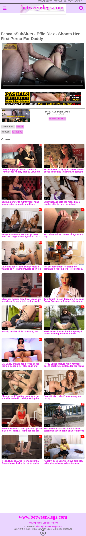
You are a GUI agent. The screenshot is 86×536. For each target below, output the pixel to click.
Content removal (50, 523)
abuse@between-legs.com (48, 526)
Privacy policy (34, 523)
